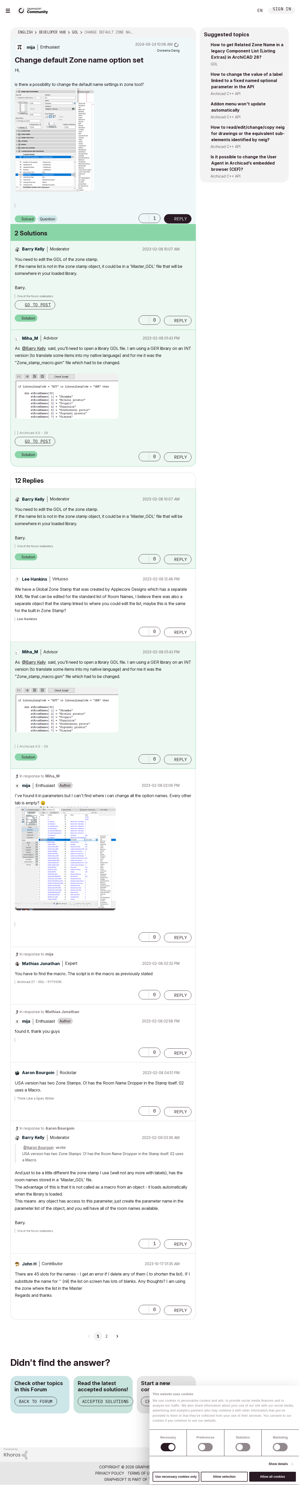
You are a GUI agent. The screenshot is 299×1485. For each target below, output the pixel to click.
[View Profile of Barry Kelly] (33, 249)
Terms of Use (140, 1473)
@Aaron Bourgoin (38, 1147)
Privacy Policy (109, 1473)
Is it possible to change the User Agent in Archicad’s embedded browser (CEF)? (244, 163)
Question (47, 219)
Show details (278, 1464)
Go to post (38, 304)
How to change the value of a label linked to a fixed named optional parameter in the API (246, 80)
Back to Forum (36, 1401)
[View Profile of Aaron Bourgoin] (38, 1072)
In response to (40, 776)
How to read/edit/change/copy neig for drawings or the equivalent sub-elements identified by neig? (247, 133)
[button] (54, 140)
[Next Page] (117, 1336)
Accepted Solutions (105, 1401)
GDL (214, 64)
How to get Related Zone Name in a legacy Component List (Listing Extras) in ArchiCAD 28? (247, 51)
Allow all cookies (272, 1477)
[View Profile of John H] (29, 1263)
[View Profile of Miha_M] (30, 338)
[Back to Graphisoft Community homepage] (34, 10)
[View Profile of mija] (31, 47)
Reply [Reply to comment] (180, 320)
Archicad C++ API (225, 93)
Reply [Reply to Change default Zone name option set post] (180, 218)
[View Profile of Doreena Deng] (168, 50)
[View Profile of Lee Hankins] (34, 579)
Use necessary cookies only (176, 1477)
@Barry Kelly (34, 348)
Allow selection (224, 1477)
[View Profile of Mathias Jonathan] (41, 963)
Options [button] (188, 32)
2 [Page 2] (106, 1336)
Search (244, 10)
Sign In (282, 9)
